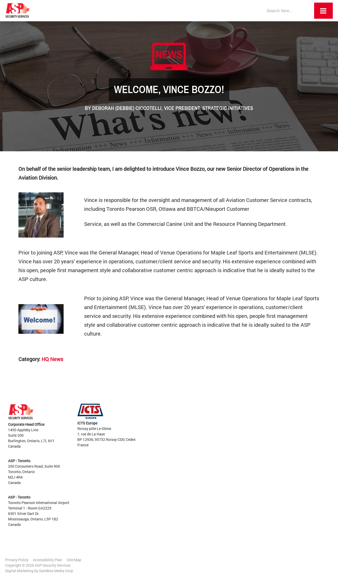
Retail (253, 430)
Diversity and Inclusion (200, 427)
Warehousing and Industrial (271, 462)
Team (185, 416)
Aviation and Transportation (207, 476)
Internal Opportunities (267, 490)
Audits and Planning (200, 471)
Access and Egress (199, 460)
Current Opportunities (266, 484)
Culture (187, 422)
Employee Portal (194, 405)
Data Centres (259, 441)
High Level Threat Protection (207, 493)
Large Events (259, 451)
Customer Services (199, 465)
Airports (255, 413)
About (186, 411)
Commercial (258, 435)
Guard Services (196, 449)
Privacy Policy (16, 559)
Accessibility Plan (47, 559)
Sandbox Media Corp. (56, 570)
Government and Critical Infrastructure (268, 422)
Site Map (74, 559)
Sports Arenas (260, 446)
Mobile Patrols (196, 498)
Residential (258, 457)
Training (191, 487)
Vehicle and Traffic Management (210, 482)
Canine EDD (193, 454)
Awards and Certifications (202, 432)
